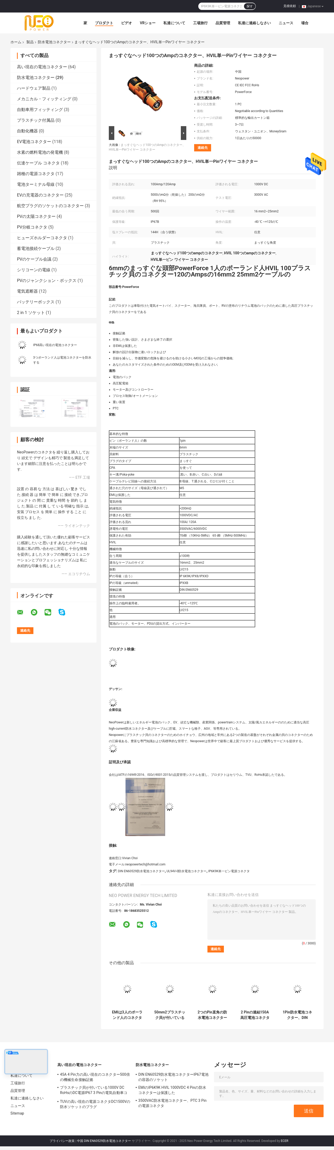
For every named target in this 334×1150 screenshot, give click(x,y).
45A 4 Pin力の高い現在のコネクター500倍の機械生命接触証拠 (95, 1077)
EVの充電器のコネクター (40, 195)
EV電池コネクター (34, 141)
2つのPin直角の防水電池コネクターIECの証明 (212, 1015)
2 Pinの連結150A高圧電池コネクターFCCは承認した (255, 1015)
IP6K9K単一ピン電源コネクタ (229, 871)
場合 (304, 23)
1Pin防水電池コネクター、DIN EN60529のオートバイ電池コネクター (297, 1015)
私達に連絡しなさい (254, 23)
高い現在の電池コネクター (42, 66)
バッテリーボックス (36, 301)
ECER (284, 1141)
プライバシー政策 (62, 1141)
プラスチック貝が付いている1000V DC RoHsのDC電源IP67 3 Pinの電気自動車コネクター (93, 1090)
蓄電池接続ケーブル (36, 248)
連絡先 (203, 148)
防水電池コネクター (54, 42)
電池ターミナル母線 (36, 184)
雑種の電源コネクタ (36, 173)
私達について (174, 23)
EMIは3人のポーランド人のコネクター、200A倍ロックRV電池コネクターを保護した (127, 1015)
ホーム (15, 42)
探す (250, 6)
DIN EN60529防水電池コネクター (141, 871)
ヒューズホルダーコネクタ (42, 237)
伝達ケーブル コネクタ (38, 163)
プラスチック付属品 (36, 120)
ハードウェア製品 (33, 88)
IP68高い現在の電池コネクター (55, 345)
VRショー (148, 23)
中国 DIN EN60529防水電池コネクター (104, 1141)
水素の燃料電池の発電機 (40, 152)
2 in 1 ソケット (31, 312)
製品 (30, 42)
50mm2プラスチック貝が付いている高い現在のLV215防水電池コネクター (169, 1015)
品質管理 (223, 23)
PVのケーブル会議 (34, 259)
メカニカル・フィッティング (44, 98)
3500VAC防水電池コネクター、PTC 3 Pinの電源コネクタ (172, 1103)
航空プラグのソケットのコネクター (50, 205)
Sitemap (17, 1113)
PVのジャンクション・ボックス (46, 280)
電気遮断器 (27, 291)
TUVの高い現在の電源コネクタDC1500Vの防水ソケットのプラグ (95, 1104)
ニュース (286, 23)
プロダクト (104, 23)
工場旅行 (200, 23)
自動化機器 (27, 130)
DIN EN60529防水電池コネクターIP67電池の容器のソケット (173, 1077)
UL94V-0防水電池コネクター (186, 871)
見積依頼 (289, 6)
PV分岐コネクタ (32, 227)
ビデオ (126, 23)
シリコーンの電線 (33, 269)
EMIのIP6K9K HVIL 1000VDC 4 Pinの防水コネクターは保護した (172, 1090)
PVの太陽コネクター (36, 216)
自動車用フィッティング (40, 109)
